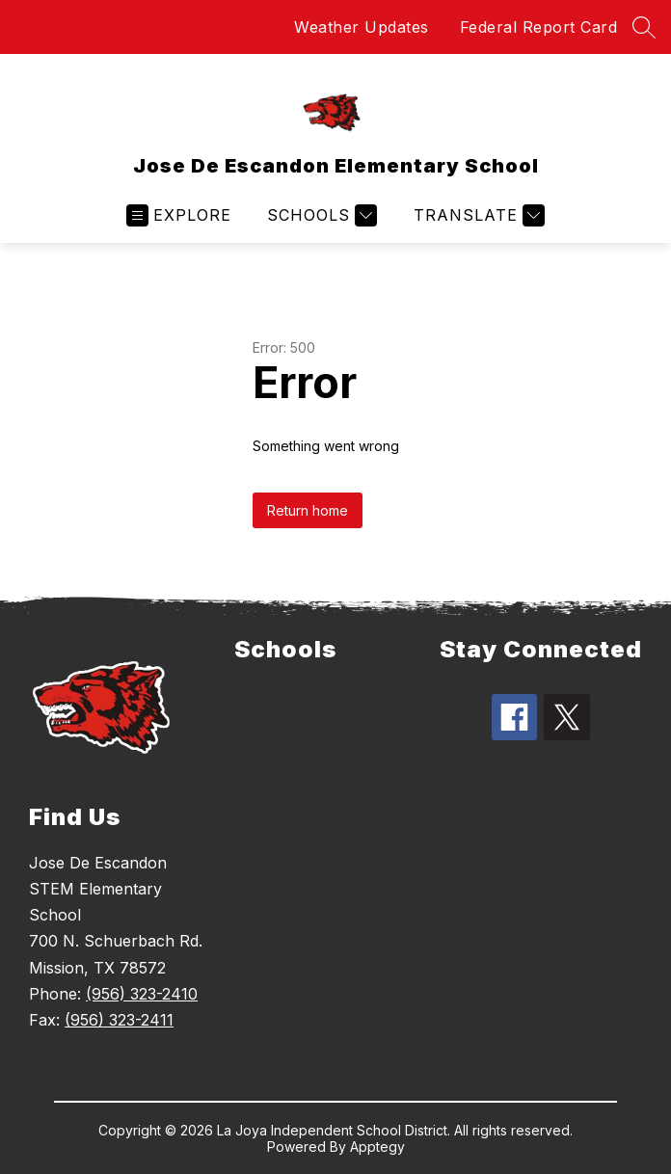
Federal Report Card (539, 27)
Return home (307, 510)
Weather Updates (361, 27)
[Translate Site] (477, 215)
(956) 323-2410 (142, 993)
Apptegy (377, 1146)
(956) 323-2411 (119, 1019)
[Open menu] (178, 215)
